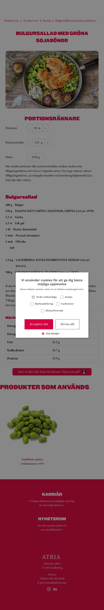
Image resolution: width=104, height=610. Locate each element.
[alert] (52, 305)
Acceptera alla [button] (39, 324)
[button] (52, 333)
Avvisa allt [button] (67, 324)
